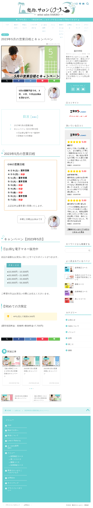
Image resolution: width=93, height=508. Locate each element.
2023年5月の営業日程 (23, 125)
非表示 (34, 117)
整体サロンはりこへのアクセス (61, 25)
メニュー (53, 25)
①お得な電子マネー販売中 (29, 133)
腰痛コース (14, 462)
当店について (73, 326)
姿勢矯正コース (16, 456)
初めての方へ (16, 25)
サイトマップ (78, 25)
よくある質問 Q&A (44, 25)
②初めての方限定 (25, 136)
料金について (25, 25)
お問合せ (69, 25)
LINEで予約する (34, 25)
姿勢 (70, 338)
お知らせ (5, 34)
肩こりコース (15, 459)
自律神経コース (16, 465)
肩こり (71, 344)
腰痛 (70, 350)
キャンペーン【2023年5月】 (26, 129)
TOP (7, 25)
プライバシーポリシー (86, 25)
